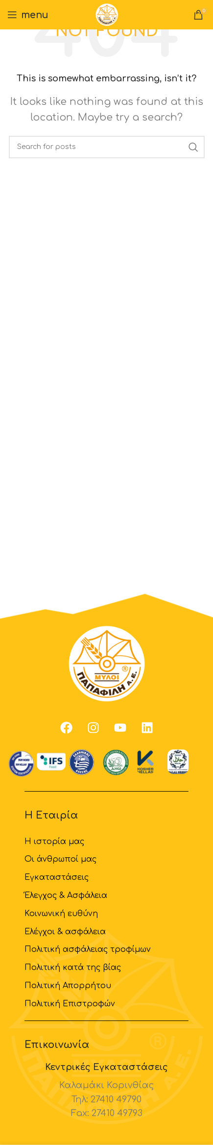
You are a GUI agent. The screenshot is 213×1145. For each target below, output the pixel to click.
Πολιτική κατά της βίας (72, 967)
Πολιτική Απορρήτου (67, 985)
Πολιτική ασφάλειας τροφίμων (87, 949)
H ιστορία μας (54, 841)
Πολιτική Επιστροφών (69, 1003)
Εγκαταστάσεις (56, 877)
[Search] (107, 147)
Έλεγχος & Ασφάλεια (65, 895)
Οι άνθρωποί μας (60, 859)
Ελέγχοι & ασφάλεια (65, 931)
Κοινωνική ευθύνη (61, 913)
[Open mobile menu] (27, 15)
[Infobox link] (106, 1091)
